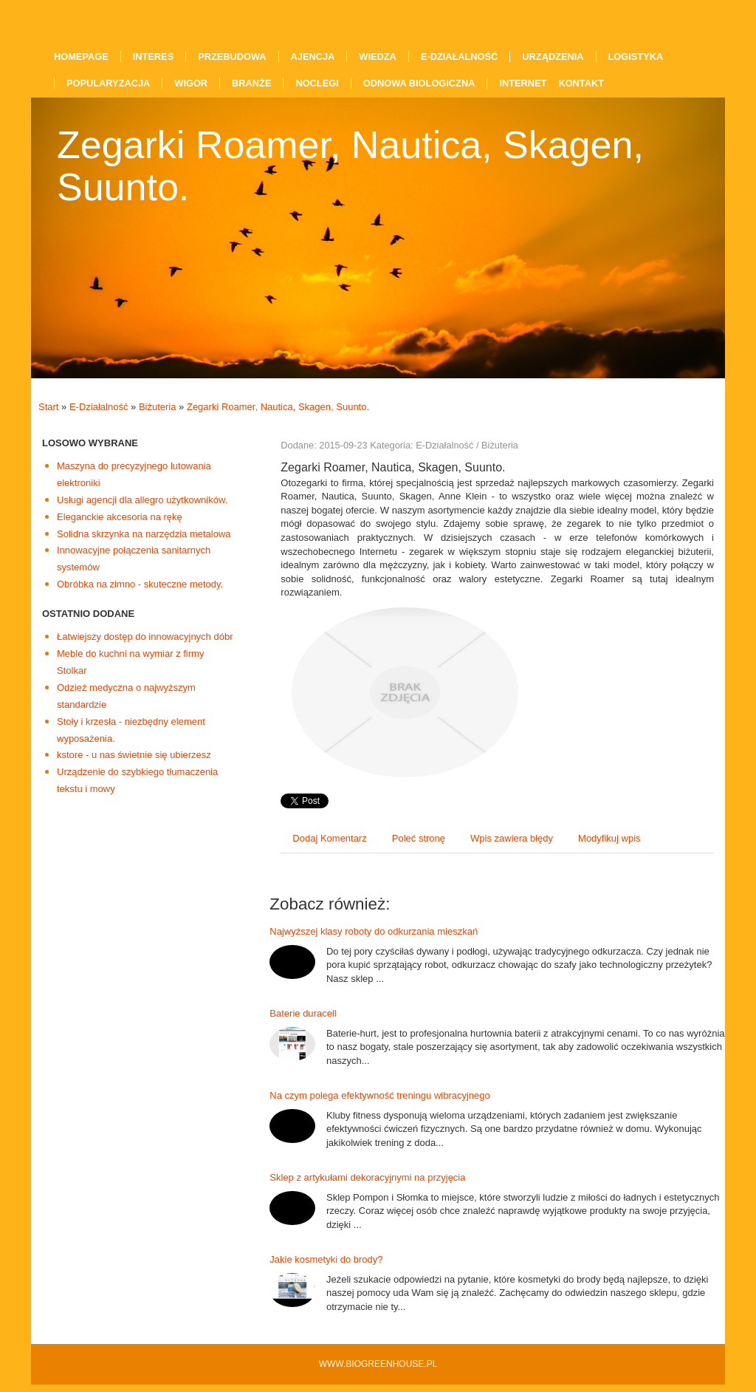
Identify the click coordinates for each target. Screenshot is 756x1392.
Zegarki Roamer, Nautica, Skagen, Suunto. (278, 406)
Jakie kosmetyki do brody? (325, 1259)
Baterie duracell (302, 1013)
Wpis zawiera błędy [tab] (511, 838)
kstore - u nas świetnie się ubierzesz (134, 754)
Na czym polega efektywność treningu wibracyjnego (379, 1095)
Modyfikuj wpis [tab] (609, 838)
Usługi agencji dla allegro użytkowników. (142, 499)
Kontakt (581, 83)
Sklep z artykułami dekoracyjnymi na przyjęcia (367, 1177)
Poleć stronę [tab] (418, 838)
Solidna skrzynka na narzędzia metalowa (144, 533)
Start (48, 406)
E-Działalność (98, 406)
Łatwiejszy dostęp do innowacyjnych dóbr (145, 636)
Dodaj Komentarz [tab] (329, 838)
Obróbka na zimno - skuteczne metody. (140, 584)
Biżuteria (157, 406)
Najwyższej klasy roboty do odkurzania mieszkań (373, 931)
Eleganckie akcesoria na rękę (119, 516)
